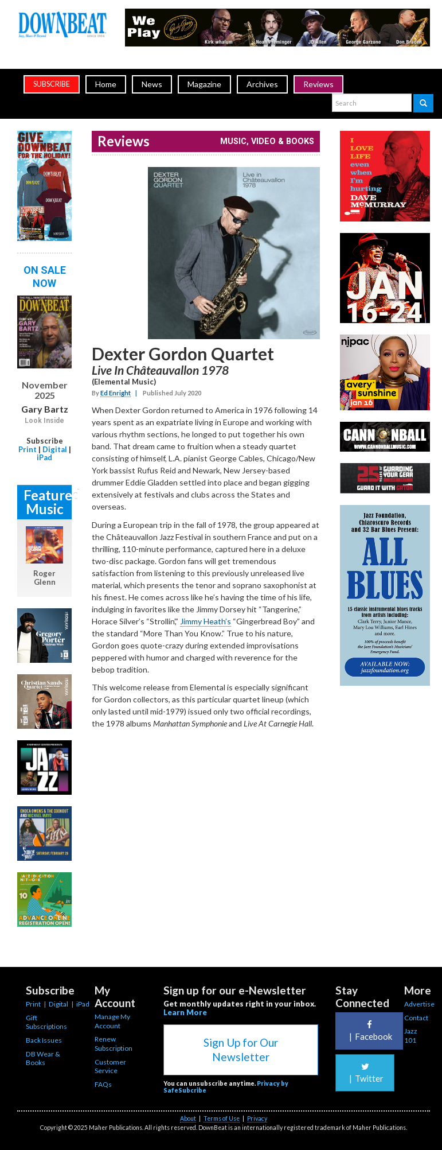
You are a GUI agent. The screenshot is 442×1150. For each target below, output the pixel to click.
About (188, 1118)
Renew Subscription (113, 1043)
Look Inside (44, 421)
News (152, 84)
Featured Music (48, 502)
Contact (416, 1017)
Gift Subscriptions (46, 1022)
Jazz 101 (410, 1035)
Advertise (419, 1004)
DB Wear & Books (43, 1058)
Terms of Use (222, 1118)
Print (27, 449)
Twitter (365, 1072)
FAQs (103, 1084)
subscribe (51, 84)
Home (105, 84)
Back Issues (44, 1040)
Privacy (257, 1118)
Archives (262, 84)
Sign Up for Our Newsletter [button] (241, 1049)
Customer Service (110, 1066)
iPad (44, 457)
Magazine (204, 84)
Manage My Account (112, 1021)
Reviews (318, 84)
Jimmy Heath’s (205, 621)
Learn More (185, 1012)
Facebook (369, 1031)
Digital (54, 449)
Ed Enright (115, 393)
